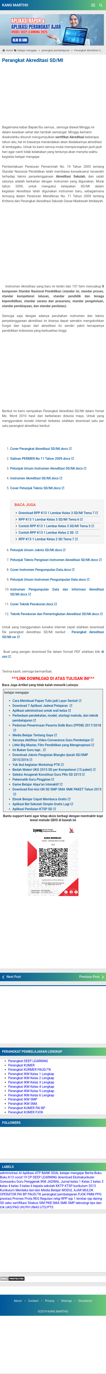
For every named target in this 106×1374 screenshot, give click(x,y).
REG (36, 1199)
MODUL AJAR (72, 1190)
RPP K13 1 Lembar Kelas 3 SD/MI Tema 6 (49, 519)
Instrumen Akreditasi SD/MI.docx (34, 478)
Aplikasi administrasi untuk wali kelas (39, 711)
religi (56, 1199)
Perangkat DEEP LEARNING (28, 1061)
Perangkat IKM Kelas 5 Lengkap (31, 1091)
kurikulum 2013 (84, 1186)
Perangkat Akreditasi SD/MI (32, 60)
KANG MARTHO (15, 5)
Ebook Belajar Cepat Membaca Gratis (39, 799)
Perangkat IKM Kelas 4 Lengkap (31, 1087)
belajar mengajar (72, 1173)
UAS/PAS (12, 1207)
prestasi (6, 1199)
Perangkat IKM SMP (22, 1099)
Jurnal (65, 1182)
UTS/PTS (46, 1207)
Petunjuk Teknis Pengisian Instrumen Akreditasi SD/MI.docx (54, 560)
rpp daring (94, 1199)
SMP (71, 1203)
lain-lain (34, 1190)
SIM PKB (45, 1203)
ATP (38, 1173)
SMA (55, 1203)
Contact (33, 1301)
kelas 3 (98, 1182)
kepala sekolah (44, 1186)
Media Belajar (51, 1190)
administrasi (9, 1173)
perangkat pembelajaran (59, 1194)
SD (2, 1203)
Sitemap (66, 1301)
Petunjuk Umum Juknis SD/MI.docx (36, 550)
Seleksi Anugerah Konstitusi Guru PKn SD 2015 (46, 775)
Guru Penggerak (28, 1182)
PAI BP (22, 1194)
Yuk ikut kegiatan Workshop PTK (36, 765)
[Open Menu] (93, 5)
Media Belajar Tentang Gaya (32, 735)
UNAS (35, 1207)
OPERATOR (8, 1194)
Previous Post (89, 977)
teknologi (82, 1203)
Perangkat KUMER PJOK (25, 1112)
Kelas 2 (87, 1182)
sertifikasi (20, 1203)
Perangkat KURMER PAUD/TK (29, 1070)
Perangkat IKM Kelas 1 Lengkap (31, 1074)
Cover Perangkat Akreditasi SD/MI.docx (39, 449)
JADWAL (53, 1182)
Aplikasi (28, 1173)
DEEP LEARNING (45, 1177)
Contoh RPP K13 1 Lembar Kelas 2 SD (47, 533)
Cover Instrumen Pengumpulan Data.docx (40, 570)
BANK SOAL (50, 1173)
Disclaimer (85, 1301)
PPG (98, 1194)
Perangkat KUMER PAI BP (26, 1108)
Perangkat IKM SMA (22, 1104)
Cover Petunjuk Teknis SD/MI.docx (35, 488)
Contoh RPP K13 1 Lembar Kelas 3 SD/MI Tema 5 (54, 526)
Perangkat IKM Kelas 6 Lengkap (31, 1095)
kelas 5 (16, 1186)
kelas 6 (27, 1186)
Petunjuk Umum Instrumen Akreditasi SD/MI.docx (46, 468)
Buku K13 (7, 1177)
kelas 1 (75, 1182)
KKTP (60, 1186)
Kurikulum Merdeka (14, 1190)
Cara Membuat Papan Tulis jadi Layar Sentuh (45, 701)
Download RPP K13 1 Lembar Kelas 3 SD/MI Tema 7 (56, 513)
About (18, 1301)
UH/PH (25, 1207)
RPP (64, 1199)
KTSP (69, 1186)
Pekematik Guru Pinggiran (31, 779)
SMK (63, 1203)
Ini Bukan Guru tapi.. (27, 750)
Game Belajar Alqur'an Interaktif (35, 784)
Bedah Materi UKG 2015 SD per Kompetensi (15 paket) (52, 770)
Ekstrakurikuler (83, 1177)
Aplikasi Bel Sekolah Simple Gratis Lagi (40, 804)
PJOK (82, 1194)
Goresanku (8, 1182)
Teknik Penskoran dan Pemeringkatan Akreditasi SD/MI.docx (54, 614)
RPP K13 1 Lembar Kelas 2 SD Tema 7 (46, 539)
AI (20, 1173)
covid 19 (21, 1177)
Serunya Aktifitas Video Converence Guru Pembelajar (51, 740)
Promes (18, 1199)
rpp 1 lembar (77, 1199)
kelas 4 (5, 1186)
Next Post (14, 977)
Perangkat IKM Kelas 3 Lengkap (31, 1082)
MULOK (88, 1190)
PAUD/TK (34, 1194)
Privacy (50, 1301)
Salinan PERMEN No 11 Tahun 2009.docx (40, 459)
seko (8, 1203)
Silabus (33, 1203)
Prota (28, 1199)
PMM (90, 1194)
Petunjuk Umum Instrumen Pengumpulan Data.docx (48, 580)
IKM (43, 1182)
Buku (98, 1173)
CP (30, 1177)
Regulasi (46, 1199)
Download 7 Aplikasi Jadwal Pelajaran (40, 706)
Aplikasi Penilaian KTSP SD (32, 809)
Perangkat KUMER (21, 1065)
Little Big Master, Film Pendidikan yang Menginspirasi (51, 745)
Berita (89, 1173)
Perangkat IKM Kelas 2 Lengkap (31, 1078)
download (65, 1177)
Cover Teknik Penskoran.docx (31, 604)
